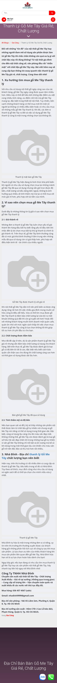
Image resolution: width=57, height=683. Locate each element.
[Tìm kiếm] (52, 13)
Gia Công (15, 43)
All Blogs (5, 43)
